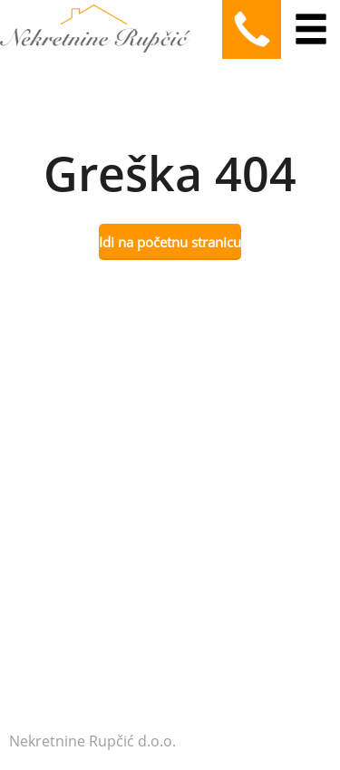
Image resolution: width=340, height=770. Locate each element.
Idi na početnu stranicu (170, 242)
